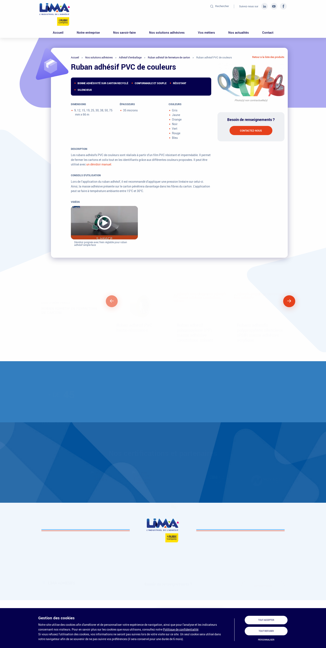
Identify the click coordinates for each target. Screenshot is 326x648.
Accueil (58, 32)
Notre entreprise (88, 32)
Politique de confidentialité (180, 629)
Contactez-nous (251, 130)
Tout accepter (266, 620)
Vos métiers (206, 32)
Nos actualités (238, 32)
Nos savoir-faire (124, 32)
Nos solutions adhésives (167, 32)
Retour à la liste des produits (268, 57)
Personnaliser (266, 639)
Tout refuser (266, 631)
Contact (267, 32)
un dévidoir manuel (98, 164)
